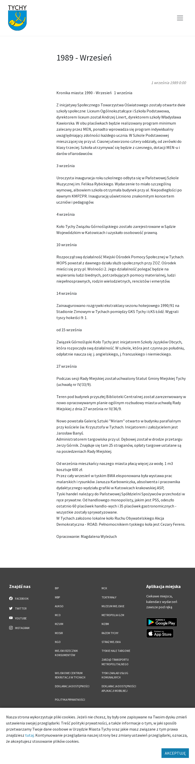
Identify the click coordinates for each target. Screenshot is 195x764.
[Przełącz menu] (180, 18)
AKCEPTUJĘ (175, 753)
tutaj (29, 735)
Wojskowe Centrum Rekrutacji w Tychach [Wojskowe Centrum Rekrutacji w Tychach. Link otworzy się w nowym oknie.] (70, 675)
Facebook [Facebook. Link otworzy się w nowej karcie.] (19, 598)
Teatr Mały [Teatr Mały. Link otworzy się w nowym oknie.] (109, 597)
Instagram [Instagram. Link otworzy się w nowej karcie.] (19, 627)
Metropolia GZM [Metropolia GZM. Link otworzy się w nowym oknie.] (113, 615)
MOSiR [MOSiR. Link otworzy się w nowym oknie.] (59, 633)
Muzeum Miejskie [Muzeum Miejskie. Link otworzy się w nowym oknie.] (113, 606)
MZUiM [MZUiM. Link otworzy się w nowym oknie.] (59, 624)
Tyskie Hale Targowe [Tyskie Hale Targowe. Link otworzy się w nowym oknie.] (116, 651)
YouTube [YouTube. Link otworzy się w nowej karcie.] (18, 618)
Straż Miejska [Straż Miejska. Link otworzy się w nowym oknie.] (111, 642)
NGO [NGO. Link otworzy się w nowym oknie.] (58, 642)
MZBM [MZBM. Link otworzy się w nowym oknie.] (105, 624)
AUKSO (59, 606)
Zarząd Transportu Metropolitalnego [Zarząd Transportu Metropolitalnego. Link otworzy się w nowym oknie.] (115, 662)
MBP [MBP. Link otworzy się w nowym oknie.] (57, 597)
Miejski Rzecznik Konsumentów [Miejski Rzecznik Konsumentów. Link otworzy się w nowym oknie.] (66, 653)
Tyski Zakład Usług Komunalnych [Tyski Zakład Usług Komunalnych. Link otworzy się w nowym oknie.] (115, 675)
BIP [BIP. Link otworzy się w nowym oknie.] (57, 588)
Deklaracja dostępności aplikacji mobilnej (119, 688)
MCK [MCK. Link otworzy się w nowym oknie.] (104, 588)
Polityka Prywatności (70, 699)
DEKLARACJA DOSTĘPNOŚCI (72, 686)
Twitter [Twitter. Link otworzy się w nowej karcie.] (17, 608)
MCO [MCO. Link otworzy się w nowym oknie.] (58, 615)
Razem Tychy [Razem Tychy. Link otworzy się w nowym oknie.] (110, 633)
